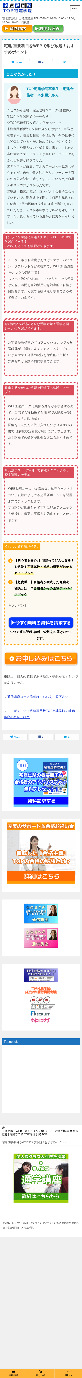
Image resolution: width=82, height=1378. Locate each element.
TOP (40, 1132)
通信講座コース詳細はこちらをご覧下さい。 (39, 696)
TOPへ (68, 1373)
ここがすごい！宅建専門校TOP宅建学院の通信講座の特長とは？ (39, 714)
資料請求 (13, 1373)
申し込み (40, 1373)
